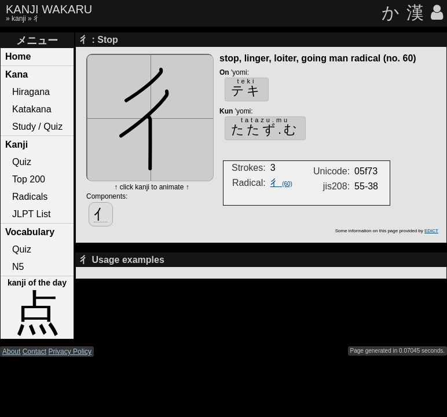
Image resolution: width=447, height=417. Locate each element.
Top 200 (28, 179)
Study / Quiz (37, 126)
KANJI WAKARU (49, 9)
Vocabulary (29, 232)
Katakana (32, 109)
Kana (16, 74)
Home (18, 56)
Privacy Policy (69, 352)
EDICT (431, 230)
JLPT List (31, 214)
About (11, 352)
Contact (34, 352)
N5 (18, 267)
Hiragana (31, 92)
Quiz (21, 162)
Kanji (16, 144)
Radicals (29, 197)
